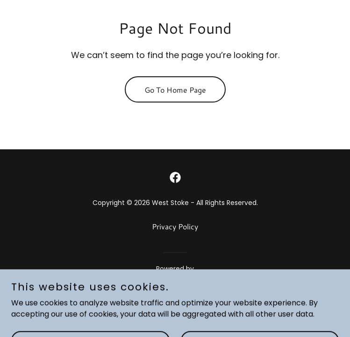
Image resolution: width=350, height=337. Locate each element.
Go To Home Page (175, 89)
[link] (175, 177)
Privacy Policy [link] (175, 226)
